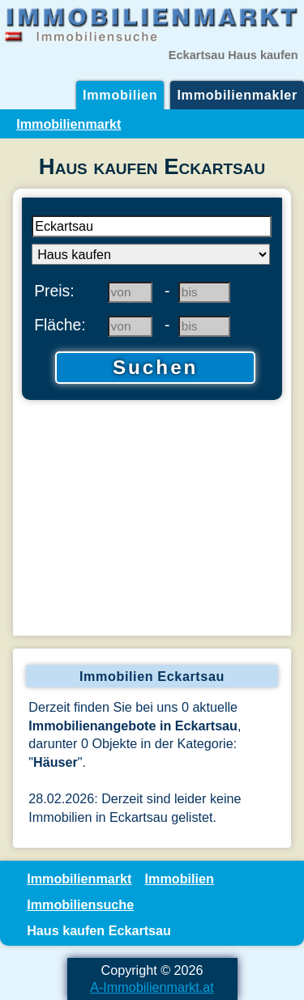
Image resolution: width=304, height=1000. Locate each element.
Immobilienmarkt (68, 124)
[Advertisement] (152, 520)
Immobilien (120, 94)
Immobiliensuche (80, 904)
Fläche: (60, 325)
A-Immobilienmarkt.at (152, 987)
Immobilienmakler (237, 94)
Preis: (54, 291)
